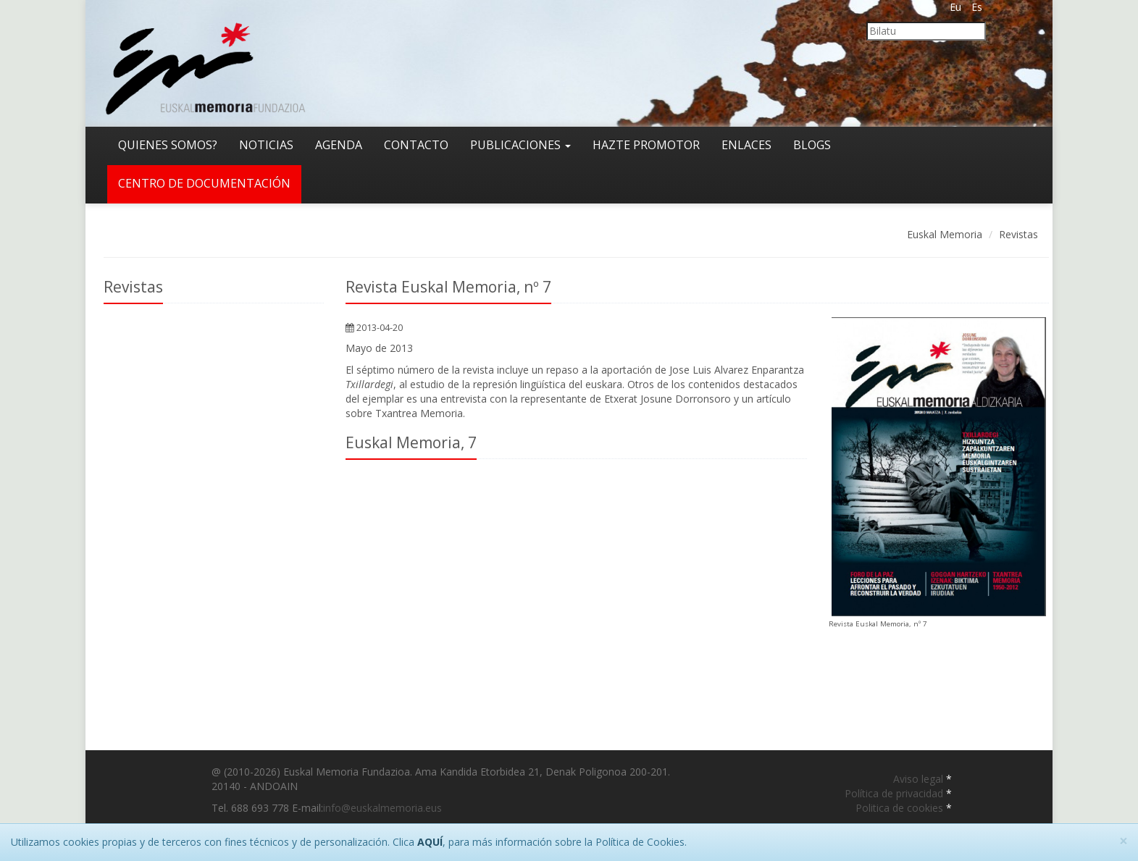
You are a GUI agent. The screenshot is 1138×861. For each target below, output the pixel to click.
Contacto (416, 145)
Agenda (338, 145)
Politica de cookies (900, 808)
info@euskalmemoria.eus (382, 808)
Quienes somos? (167, 145)
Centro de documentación (204, 183)
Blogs (812, 145)
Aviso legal (919, 779)
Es (976, 7)
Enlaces (746, 145)
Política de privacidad (895, 793)
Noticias (266, 145)
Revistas (1018, 234)
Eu (955, 7)
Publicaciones (520, 145)
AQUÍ (430, 842)
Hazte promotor (646, 145)
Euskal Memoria (944, 234)
